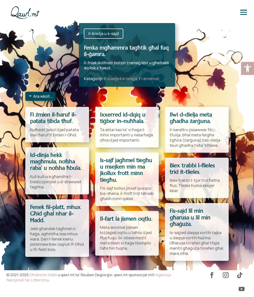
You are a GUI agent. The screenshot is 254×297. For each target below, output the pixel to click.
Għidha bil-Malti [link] (43, 274)
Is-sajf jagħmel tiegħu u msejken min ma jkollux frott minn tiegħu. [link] (126, 170)
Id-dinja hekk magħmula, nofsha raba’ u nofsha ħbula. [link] (55, 162)
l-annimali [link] (150, 78)
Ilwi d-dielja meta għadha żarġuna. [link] (191, 117)
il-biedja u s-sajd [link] (103, 33)
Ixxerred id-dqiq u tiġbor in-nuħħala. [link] (122, 117)
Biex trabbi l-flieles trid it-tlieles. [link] (192, 168)
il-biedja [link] (111, 78)
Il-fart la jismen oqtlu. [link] (126, 218)
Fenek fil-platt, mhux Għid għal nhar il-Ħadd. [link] (55, 214)
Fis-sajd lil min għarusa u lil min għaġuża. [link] (190, 217)
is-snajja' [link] (130, 78)
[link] (247, 68)
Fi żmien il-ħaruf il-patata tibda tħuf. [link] (53, 117)
